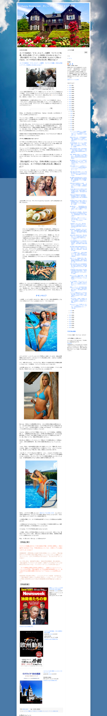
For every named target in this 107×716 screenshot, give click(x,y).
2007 (70, 327)
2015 (70, 107)
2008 (70, 325)
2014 (70, 109)
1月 (71, 312)
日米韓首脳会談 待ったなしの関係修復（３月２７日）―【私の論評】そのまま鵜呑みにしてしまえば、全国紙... (78, 144)
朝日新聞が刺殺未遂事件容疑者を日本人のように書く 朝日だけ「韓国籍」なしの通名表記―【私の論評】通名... (78, 248)
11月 (71, 113)
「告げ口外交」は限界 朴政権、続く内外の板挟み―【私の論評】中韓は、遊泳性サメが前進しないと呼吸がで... (78, 300)
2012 (70, 317)
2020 (70, 97)
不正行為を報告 (71, 331)
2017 (70, 103)
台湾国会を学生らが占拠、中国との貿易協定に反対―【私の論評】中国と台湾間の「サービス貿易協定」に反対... (78, 202)
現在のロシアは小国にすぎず (47, 513)
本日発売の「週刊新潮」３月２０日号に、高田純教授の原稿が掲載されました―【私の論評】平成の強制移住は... (78, 231)
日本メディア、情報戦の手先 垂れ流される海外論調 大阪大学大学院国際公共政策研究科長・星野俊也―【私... (78, 260)
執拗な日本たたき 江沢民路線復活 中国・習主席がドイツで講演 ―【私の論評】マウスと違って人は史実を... (79, 139)
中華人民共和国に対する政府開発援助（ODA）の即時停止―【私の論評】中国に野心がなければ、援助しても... (78, 265)
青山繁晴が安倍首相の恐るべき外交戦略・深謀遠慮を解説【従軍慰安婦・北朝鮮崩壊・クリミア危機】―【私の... (78, 179)
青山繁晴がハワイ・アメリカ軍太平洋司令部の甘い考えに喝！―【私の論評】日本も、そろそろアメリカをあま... (78, 162)
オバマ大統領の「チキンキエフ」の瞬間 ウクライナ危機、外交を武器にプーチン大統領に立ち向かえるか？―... (78, 283)
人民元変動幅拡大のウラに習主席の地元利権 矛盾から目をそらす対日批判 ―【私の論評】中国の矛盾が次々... (78, 242)
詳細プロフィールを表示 (73, 79)
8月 (71, 119)
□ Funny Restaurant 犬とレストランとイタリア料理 (47, 6)
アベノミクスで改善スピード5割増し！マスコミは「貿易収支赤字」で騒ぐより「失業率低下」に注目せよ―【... (78, 133)
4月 (71, 127)
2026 (70, 85)
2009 (70, 323)
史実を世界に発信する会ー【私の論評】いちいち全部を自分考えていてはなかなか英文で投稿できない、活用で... (78, 237)
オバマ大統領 (39, 711)
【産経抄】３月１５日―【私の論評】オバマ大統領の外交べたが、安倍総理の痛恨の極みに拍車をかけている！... (78, 225)
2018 (70, 101)
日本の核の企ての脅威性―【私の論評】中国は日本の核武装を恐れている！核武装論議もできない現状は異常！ (78, 214)
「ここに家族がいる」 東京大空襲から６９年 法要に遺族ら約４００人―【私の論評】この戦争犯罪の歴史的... (78, 254)
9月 (71, 117)
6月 (71, 123)
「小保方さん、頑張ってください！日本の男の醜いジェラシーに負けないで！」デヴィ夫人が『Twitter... (78, 219)
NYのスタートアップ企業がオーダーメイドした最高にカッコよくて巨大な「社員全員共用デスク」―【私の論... (78, 306)
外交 (57, 711)
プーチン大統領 (52, 711)
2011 (70, 319)
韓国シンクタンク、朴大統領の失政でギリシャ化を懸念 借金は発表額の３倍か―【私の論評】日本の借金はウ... (78, 289)
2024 (70, 89)
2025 (70, 87)
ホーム (70, 58)
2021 (70, 95)
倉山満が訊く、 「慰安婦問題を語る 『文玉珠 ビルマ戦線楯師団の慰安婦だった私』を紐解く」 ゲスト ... (78, 208)
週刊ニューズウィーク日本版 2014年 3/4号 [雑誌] (56, 588)
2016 (70, 105)
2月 (71, 310)
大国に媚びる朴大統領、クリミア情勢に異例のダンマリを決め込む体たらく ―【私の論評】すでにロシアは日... (78, 173)
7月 (71, 121)
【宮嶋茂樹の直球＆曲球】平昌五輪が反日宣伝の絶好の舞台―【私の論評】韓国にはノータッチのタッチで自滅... (78, 271)
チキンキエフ (45, 711)
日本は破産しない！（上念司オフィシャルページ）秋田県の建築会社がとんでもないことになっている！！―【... (78, 167)
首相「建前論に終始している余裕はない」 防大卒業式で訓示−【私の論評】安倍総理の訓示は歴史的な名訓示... (78, 156)
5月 (71, 125)
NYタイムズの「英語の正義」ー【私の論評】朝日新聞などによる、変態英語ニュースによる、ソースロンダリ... (78, 277)
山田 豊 (71, 64)
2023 (70, 91)
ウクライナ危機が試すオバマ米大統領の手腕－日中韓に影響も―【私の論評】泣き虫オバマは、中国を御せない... (78, 294)
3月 (71, 129)
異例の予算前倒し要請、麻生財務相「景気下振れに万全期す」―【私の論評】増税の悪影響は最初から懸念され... (78, 150)
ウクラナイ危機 (27, 711)
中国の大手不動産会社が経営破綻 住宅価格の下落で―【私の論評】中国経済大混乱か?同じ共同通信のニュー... (78, 196)
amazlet (56, 590)
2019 (70, 99)
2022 (70, 93)
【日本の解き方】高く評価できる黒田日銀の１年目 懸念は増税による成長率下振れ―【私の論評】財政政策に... (78, 191)
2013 (70, 315)
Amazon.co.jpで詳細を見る (26, 626)
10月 (71, 115)
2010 (70, 321)
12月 (71, 111)
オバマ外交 (33, 711)
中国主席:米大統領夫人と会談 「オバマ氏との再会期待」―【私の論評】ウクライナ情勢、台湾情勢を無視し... (78, 185)
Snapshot (69, 343)
